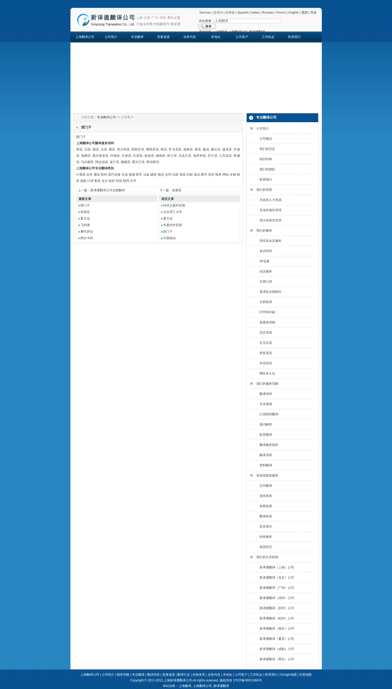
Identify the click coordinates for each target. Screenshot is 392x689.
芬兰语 (212, 156)
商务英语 (266, 353)
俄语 (112, 149)
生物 (233, 174)
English (294, 12)
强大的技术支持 (270, 220)
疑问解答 (266, 424)
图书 (204, 174)
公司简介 (111, 37)
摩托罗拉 (86, 231)
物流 (161, 174)
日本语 (230, 12)
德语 (95, 149)
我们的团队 (267, 169)
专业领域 (266, 404)
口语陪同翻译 (269, 414)
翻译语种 (266, 394)
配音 (98, 181)
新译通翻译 (221, 686)
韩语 (164, 149)
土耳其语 (225, 156)
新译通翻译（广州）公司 (277, 588)
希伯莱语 (152, 162)
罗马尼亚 (175, 149)
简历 (211, 174)
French (281, 12)
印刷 (189, 174)
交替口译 (266, 281)
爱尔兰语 (138, 162)
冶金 (146, 174)
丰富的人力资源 (270, 200)
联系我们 (294, 37)
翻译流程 (266, 455)
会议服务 (266, 271)
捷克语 (227, 149)
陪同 (126, 181)
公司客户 (242, 37)
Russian (267, 12)
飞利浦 (85, 225)
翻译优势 (153, 674)
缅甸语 (160, 156)
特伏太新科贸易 (174, 205)
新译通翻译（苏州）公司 (277, 608)
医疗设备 (114, 174)
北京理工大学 (172, 212)
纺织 (112, 181)
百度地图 (305, 674)
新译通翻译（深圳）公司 (277, 598)
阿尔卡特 (86, 238)
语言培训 (266, 332)
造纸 (182, 174)
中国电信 (169, 238)
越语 (206, 149)
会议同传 (266, 251)
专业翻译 (137, 37)
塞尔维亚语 (100, 156)
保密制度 (266, 506)
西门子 (85, 205)
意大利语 (123, 149)
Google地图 (288, 674)
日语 (87, 149)
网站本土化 (267, 373)
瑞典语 (86, 156)
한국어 (218, 12)
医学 (139, 174)
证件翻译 (266, 486)
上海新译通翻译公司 (178, 680)
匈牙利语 (199, 156)
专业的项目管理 (270, 210)
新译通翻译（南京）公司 (277, 628)
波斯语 (188, 149)
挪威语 (125, 162)
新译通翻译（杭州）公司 (277, 618)
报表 (218, 174)
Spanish (243, 12)
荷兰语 (172, 156)
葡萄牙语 (152, 149)
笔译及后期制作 (270, 292)
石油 (125, 174)
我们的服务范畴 (267, 383)
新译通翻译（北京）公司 (277, 577)
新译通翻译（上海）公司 (277, 567)
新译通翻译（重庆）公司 (277, 639)
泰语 (198, 149)
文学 (133, 181)
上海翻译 (185, 686)
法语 (104, 149)
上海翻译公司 (84, 37)
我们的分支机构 (267, 557)
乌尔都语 (87, 162)
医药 (104, 174)
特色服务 (266, 537)
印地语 (115, 156)
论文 (105, 181)
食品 (197, 174)
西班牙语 (137, 149)
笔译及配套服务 (267, 475)
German (205, 12)
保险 (83, 181)
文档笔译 (266, 302)
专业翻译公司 (106, 117)
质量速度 (163, 37)
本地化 (215, 37)
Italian (255, 12)
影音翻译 (266, 434)
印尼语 (138, 156)
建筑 (153, 174)
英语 (79, 149)
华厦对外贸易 (172, 225)
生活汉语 (266, 343)
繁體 (304, 12)
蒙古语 (216, 149)
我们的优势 (264, 190)
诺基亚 (176, 190)
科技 (119, 181)
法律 (175, 174)
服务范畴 (123, 674)
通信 (97, 174)
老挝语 (149, 156)
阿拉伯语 (101, 162)
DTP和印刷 (267, 312)
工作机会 (268, 37)
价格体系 (198, 674)
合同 (168, 174)
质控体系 (266, 496)
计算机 (81, 174)
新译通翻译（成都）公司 (277, 649)
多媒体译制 (267, 322)
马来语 (126, 156)
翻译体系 (266, 516)
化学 (89, 174)
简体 (313, 12)
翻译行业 (183, 674)
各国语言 (266, 547)
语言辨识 (266, 526)
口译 (90, 181)
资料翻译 (266, 465)
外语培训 (266, 363)
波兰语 (114, 162)
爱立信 (85, 218)
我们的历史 (267, 149)
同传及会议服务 (270, 241)
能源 (132, 174)
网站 (226, 174)
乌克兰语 (185, 156)
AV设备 (265, 261)
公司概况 (266, 139)
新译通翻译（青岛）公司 (277, 659)
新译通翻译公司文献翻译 (107, 190)
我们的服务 (264, 230)
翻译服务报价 (269, 445)
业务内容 (189, 37)
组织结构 (266, 159)
